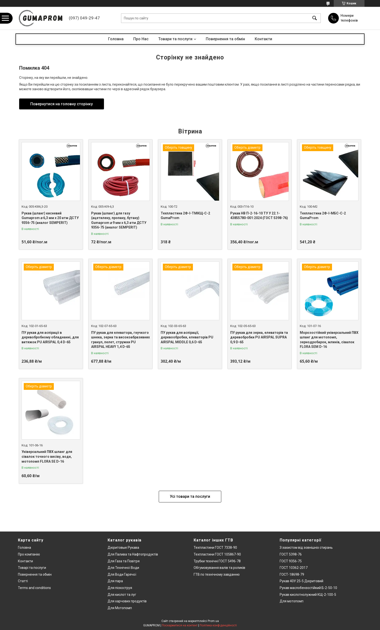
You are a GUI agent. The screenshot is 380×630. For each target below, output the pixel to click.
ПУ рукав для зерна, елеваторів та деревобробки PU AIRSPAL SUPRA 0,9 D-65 (259, 337)
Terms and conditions (34, 588)
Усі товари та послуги (190, 496)
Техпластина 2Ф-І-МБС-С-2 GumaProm (323, 215)
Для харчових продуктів (127, 601)
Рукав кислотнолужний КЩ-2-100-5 (308, 595)
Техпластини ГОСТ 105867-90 (217, 554)
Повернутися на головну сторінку (61, 104)
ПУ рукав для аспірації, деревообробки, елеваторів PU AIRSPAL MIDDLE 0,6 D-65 (187, 337)
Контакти (263, 39)
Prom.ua (213, 621)
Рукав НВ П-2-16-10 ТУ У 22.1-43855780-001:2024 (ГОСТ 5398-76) (259, 215)
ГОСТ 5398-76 (291, 554)
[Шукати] (314, 18)
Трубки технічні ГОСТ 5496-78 (217, 561)
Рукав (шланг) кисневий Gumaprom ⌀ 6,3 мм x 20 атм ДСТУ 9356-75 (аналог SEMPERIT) (50, 218)
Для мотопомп (291, 601)
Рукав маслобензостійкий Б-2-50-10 (308, 588)
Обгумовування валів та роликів (219, 568)
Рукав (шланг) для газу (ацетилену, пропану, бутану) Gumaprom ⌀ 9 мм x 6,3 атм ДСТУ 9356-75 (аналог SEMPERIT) (118, 220)
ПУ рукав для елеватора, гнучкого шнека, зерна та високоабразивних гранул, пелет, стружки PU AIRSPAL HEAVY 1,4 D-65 (120, 340)
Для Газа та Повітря (124, 561)
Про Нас (141, 39)
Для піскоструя (120, 588)
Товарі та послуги (32, 568)
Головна (116, 39)
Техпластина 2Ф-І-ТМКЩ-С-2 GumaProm (185, 215)
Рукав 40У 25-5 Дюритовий (301, 581)
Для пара (115, 581)
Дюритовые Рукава (123, 547)
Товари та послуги (175, 39)
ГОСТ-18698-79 (292, 574)
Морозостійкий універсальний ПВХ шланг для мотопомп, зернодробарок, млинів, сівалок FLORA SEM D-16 (329, 340)
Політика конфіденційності (218, 625)
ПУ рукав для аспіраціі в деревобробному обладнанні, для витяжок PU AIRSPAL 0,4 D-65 (50, 337)
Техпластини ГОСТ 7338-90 (215, 547)
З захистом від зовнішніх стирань (306, 547)
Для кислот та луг (122, 595)
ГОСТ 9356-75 (291, 561)
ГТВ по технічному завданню (217, 574)
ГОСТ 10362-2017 (294, 568)
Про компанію (29, 554)
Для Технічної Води (123, 568)
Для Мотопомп (120, 608)
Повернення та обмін (225, 39)
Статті (23, 581)
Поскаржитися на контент (180, 625)
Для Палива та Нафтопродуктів (133, 554)
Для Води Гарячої (122, 574)
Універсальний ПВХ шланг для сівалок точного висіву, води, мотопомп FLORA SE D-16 (47, 456)
